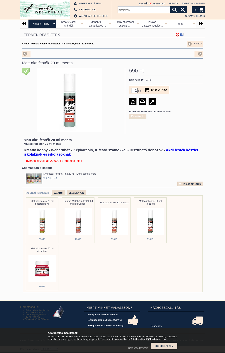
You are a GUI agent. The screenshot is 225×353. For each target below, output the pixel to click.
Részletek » (157, 326)
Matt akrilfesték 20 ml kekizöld (150, 202)
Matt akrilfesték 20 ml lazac (114, 202)
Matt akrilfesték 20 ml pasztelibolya (42, 202)
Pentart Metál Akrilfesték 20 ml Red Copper (78, 202)
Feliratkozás (138, 116)
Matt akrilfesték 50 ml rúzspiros (42, 250)
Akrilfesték (54, 43)
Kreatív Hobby (41, 23)
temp (180, 23)
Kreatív (26, 43)
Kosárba (159, 90)
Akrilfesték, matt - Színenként (78, 43)
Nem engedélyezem (138, 348)
